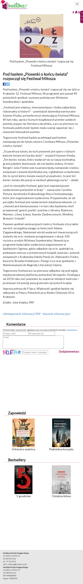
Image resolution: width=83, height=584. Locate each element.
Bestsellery (17, 460)
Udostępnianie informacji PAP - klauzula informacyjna (36, 313)
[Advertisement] (41, 377)
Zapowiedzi (17, 413)
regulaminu (71, 329)
